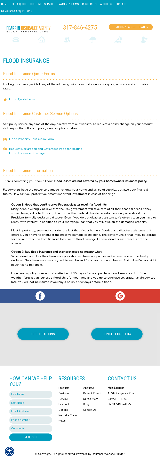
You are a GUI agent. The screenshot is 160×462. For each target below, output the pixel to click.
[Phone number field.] (30, 420)
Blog (86, 404)
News (62, 421)
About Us (89, 388)
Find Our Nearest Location (131, 27)
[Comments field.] (30, 428)
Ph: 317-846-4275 (119, 404)
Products (63, 388)
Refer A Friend (92, 393)
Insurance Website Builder (108, 454)
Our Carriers (90, 399)
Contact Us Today (117, 334)
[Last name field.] (30, 403)
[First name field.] (30, 394)
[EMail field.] (30, 411)
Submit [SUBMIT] (31, 437)
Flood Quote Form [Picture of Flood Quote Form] (22, 99)
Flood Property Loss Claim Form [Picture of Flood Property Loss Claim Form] (31, 139)
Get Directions (43, 334)
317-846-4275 (80, 27)
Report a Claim (67, 415)
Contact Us (89, 410)
